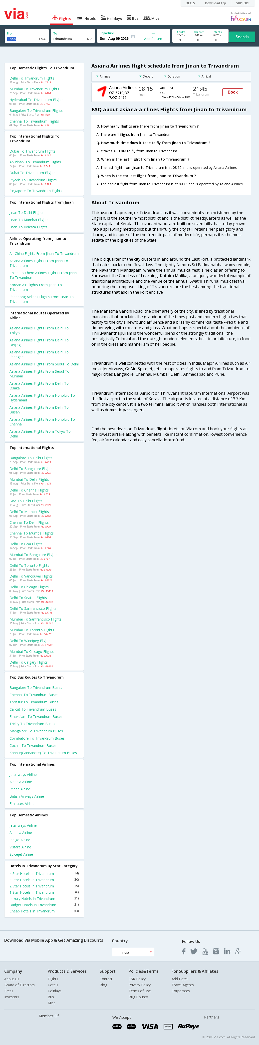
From (10, 33)
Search (242, 37)
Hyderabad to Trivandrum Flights (36, 99)
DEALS (190, 3)
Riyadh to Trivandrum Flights (33, 180)
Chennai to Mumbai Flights (31, 533)
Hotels (53, 984)
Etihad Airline (19, 789)
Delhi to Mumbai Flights (29, 511)
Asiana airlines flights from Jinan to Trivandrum (38, 263)
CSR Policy (137, 978)
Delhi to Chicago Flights (29, 587)
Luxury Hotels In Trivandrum (44, 898)
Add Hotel (180, 978)
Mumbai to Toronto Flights (31, 630)
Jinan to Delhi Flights (26, 212)
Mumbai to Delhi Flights (29, 479)
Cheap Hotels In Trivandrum (44, 911)
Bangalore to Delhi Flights (30, 457)
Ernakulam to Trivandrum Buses (35, 716)
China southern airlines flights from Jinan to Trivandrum (43, 275)
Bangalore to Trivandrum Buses (35, 687)
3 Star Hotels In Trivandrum (44, 879)
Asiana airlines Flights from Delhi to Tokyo (39, 330)
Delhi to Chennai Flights (29, 490)
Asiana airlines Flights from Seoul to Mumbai (39, 373)
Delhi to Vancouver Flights (31, 576)
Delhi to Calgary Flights (28, 662)
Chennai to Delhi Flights (29, 522)
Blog (103, 984)
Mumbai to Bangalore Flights (33, 554)
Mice (51, 1002)
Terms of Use (140, 990)
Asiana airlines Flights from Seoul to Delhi (44, 364)
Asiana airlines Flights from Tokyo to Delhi (40, 433)
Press (8, 990)
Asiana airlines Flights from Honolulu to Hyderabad (42, 397)
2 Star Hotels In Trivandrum (44, 886)
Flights (53, 978)
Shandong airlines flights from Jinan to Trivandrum (41, 299)
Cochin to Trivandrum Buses (32, 745)
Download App (215, 3)
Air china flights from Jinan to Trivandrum (44, 253)
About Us (11, 978)
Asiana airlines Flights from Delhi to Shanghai (39, 354)
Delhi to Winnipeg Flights (29, 640)
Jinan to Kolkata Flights (28, 227)
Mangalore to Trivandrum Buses (36, 731)
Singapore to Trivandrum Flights (35, 190)
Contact (106, 978)
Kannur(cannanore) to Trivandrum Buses (43, 752)
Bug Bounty (138, 996)
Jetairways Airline (23, 774)
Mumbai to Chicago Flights (31, 651)
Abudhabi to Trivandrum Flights (35, 162)
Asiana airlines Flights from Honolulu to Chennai (42, 421)
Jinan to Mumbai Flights (28, 219)
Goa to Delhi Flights (25, 500)
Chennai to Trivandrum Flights (34, 121)
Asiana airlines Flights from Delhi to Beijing (39, 342)
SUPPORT (243, 3)
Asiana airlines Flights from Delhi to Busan (39, 409)
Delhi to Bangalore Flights (30, 468)
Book (233, 92)
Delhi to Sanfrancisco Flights (32, 608)
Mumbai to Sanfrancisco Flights (35, 619)
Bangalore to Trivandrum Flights (36, 110)
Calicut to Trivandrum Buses (32, 709)
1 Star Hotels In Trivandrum (44, 892)
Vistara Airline (20, 847)
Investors (11, 996)
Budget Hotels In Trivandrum (44, 904)
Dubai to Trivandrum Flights (32, 151)
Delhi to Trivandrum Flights (31, 78)
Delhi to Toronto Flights (29, 565)
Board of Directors (19, 984)
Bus (51, 996)
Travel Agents (183, 984)
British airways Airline (26, 796)
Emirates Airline (21, 803)
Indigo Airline (19, 839)
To (55, 33)
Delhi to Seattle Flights (28, 597)
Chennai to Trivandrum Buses (33, 694)
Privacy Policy (140, 984)
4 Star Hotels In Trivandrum (44, 873)
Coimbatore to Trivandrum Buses (37, 738)
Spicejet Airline (21, 854)
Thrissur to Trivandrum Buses (33, 702)
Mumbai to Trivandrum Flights (34, 89)
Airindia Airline (20, 781)
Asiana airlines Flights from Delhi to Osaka (39, 385)
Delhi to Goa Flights (25, 544)
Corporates (181, 990)
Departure (107, 33)
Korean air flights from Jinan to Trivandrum (35, 287)
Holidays (54, 990)
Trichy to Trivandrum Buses (32, 723)
